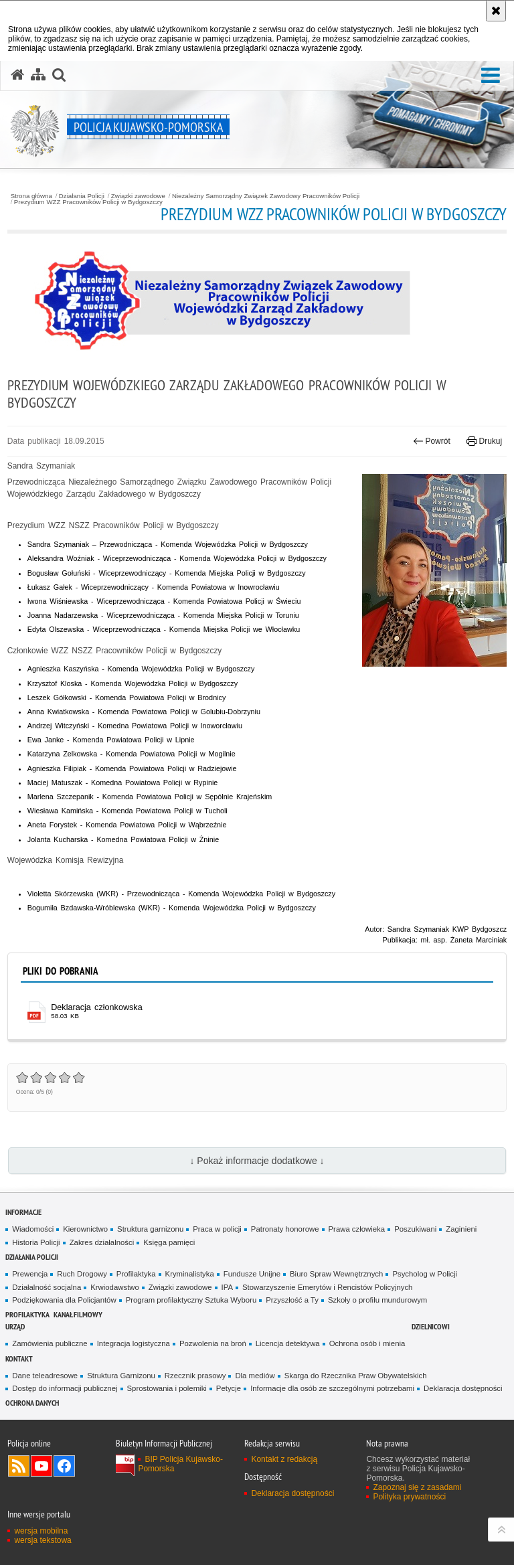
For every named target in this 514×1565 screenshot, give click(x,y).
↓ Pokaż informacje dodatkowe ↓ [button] (256, 1160)
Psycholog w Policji (424, 1274)
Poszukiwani (415, 1229)
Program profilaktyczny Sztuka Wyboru (191, 1300)
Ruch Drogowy (82, 1274)
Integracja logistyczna (133, 1343)
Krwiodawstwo (114, 1287)
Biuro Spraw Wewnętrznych (336, 1274)
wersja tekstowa (42, 1540)
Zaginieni (461, 1229)
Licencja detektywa (288, 1343)
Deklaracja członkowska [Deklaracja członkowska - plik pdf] (96, 1007)
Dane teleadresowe (45, 1376)
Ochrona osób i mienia (367, 1343)
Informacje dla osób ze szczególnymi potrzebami (332, 1388)
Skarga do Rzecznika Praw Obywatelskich (355, 1376)
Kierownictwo (85, 1229)
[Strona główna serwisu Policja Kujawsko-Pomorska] (17, 75)
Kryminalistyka (189, 1274)
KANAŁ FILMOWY (78, 1314)
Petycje (228, 1388)
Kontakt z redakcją (284, 1459)
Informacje (23, 1212)
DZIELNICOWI (431, 1326)
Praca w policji (217, 1229)
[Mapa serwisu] (38, 75)
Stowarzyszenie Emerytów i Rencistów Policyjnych (327, 1287)
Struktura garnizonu (150, 1229)
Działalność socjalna (46, 1287)
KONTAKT (19, 1358)
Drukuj (484, 441)
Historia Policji (36, 1242)
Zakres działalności (102, 1242)
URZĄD (15, 1326)
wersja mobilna (41, 1531)
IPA (227, 1287)
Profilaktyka (136, 1274)
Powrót (431, 441)
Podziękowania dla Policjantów (64, 1300)
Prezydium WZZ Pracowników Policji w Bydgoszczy (88, 202)
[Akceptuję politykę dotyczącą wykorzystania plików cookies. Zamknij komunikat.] (496, 10)
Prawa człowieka (357, 1229)
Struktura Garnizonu (121, 1376)
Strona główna (31, 196)
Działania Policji (81, 196)
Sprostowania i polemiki (167, 1388)
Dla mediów (254, 1376)
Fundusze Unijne (252, 1274)
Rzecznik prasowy (195, 1376)
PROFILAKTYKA (27, 1314)
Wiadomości (33, 1229)
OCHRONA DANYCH (32, 1403)
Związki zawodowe (138, 196)
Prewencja (30, 1274)
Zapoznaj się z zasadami (417, 1487)
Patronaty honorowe (285, 1229)
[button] (490, 76)
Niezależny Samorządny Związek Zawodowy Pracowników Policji (265, 196)
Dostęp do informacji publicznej (64, 1388)
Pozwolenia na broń (212, 1343)
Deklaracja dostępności (463, 1388)
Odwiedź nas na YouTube (41, 1466)
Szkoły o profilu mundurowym (377, 1300)
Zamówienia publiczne (49, 1343)
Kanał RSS (18, 1466)
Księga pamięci (169, 1242)
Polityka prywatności (409, 1496)
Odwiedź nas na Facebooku (64, 1466)
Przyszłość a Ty (292, 1300)
